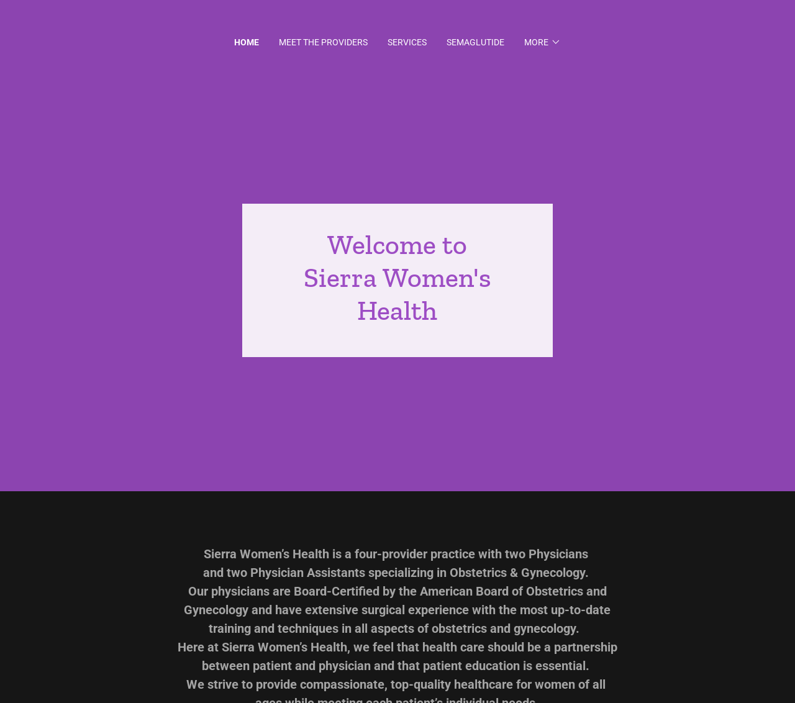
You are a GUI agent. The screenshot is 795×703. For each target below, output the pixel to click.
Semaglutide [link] (475, 42)
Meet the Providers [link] (323, 42)
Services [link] (407, 42)
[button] (542, 42)
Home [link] (246, 42)
